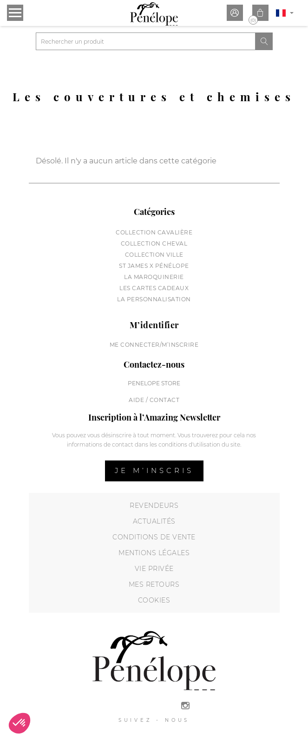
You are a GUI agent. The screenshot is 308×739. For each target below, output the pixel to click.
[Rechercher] (146, 41)
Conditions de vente (154, 537)
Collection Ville (154, 254)
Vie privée (154, 568)
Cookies (154, 600)
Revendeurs (154, 505)
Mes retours (154, 584)
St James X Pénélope (154, 265)
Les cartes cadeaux (154, 288)
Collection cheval (154, 243)
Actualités (154, 521)
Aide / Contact (154, 399)
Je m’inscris (154, 470)
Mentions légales (154, 553)
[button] (19, 723)
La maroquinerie (154, 276)
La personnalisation (154, 299)
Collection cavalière (154, 232)
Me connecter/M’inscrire (154, 344)
